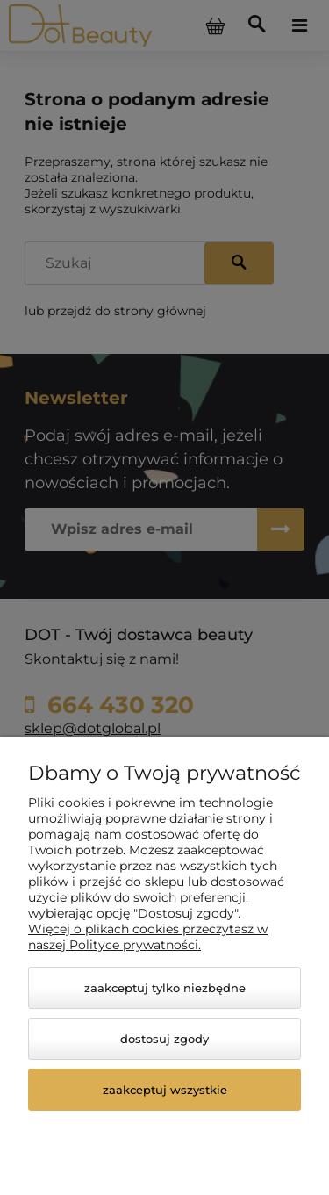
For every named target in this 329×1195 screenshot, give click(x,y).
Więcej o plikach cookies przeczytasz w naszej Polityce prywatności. (148, 937)
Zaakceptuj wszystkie (165, 1090)
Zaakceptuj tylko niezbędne (165, 988)
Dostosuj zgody (164, 1039)
